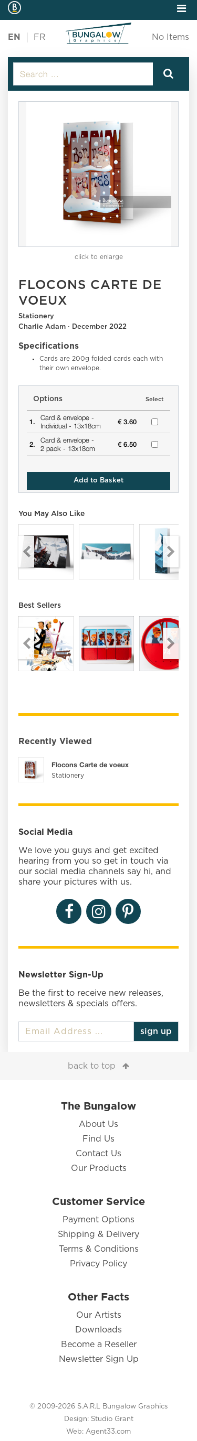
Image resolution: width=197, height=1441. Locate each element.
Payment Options (98, 1220)
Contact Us (98, 1153)
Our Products (99, 1168)
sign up (156, 1031)
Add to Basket (98, 480)
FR (40, 37)
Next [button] (171, 551)
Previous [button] (26, 551)
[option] (98, 174)
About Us (98, 1124)
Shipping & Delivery (98, 1234)
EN (14, 37)
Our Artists (98, 1315)
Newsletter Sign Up (99, 1359)
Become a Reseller (99, 1344)
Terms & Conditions (99, 1249)
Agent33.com (108, 1431)
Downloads (98, 1330)
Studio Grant (112, 1419)
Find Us (98, 1139)
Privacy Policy (98, 1264)
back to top (92, 1066)
